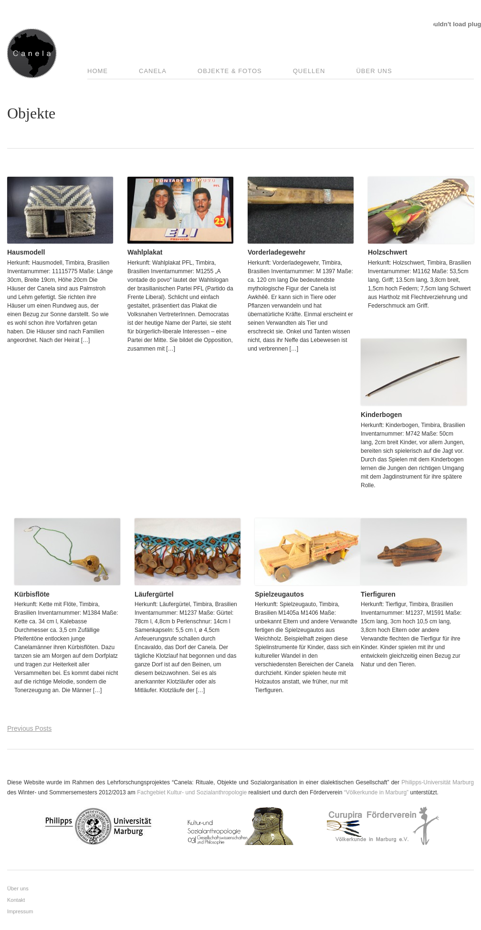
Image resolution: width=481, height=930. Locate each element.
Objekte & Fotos (230, 71)
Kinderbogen (381, 414)
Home (97, 71)
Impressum (20, 911)
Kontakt (16, 900)
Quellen (309, 71)
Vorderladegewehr (276, 252)
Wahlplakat (144, 252)
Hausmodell (26, 252)
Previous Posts (29, 728)
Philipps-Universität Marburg (437, 782)
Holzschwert (387, 252)
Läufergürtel (154, 594)
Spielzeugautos (279, 594)
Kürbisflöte (32, 594)
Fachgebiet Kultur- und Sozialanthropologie (192, 792)
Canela (153, 71)
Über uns (374, 71)
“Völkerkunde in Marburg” (376, 792)
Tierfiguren (378, 594)
